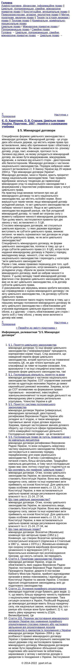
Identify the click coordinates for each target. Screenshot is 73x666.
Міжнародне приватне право (40, 26)
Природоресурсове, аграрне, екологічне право (29, 14)
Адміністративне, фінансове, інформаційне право (31, 5)
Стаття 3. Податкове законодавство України (35, 559)
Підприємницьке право (15, 29)
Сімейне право (41, 29)
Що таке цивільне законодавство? (29, 499)
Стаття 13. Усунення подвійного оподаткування (37, 588)
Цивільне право (11, 26)
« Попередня (8, 115)
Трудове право (20, 20)
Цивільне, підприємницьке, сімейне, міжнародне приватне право (30, 34)
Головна (6, 32)
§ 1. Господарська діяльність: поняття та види (36, 374)
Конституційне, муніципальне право (46, 11)
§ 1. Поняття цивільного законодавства (32, 344)
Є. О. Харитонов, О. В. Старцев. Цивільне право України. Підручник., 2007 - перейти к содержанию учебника (34, 123)
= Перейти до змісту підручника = (36, 327)
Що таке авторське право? (24, 529)
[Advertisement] (36, 73)
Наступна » (61, 114)
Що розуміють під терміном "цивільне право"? (36, 469)
